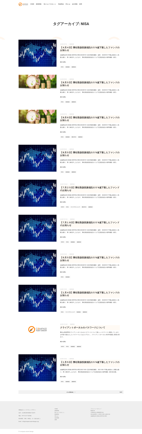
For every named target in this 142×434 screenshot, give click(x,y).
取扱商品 (61, 4)
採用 (80, 4)
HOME (32, 4)
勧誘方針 (93, 410)
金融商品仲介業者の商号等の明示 (99, 416)
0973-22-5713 (25, 415)
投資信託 (68, 66)
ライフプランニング (75, 206)
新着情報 (39, 4)
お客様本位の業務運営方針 (97, 412)
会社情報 (75, 4)
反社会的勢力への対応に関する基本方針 (100, 414)
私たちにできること (50, 4)
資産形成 (71, 44)
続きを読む (63, 62)
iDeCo (62, 206)
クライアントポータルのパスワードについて (82, 327)
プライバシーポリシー (96, 408)
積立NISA (74, 136)
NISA (62, 66)
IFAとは (68, 4)
